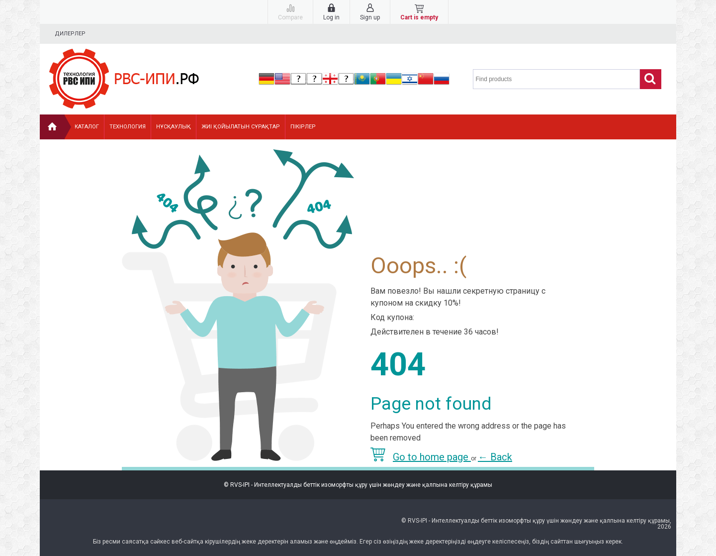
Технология (127, 126)
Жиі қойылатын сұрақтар (240, 126)
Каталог (87, 126)
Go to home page (420, 457)
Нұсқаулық (173, 126)
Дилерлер (70, 33)
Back (495, 457)
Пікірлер (303, 126)
